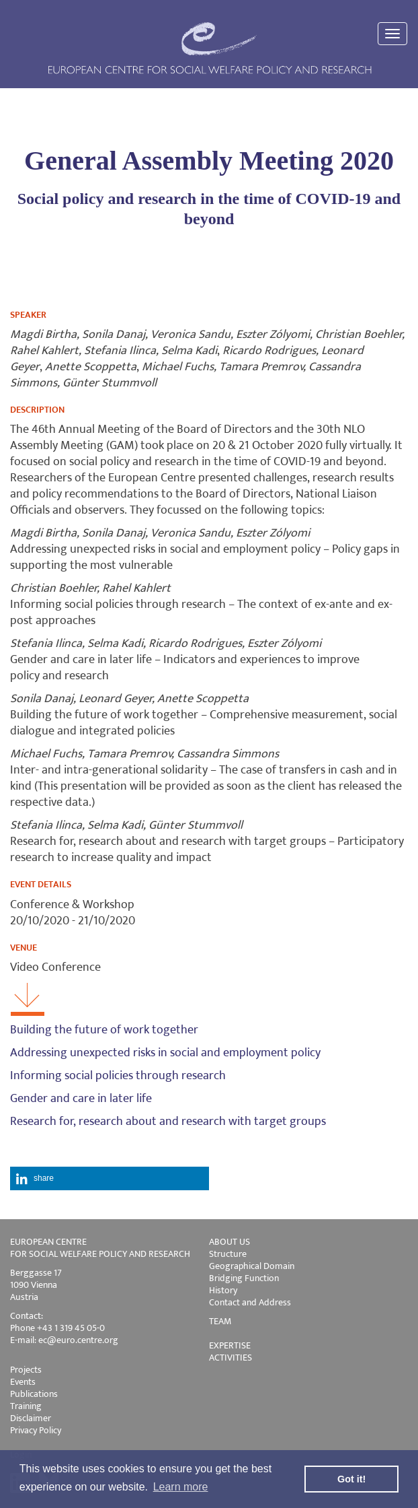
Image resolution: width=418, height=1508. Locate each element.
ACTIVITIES (230, 1357)
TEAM (220, 1321)
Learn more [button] (180, 1487)
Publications (34, 1394)
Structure (228, 1254)
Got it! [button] (351, 1479)
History (223, 1290)
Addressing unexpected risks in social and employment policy (165, 1053)
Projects (26, 1369)
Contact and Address (250, 1302)
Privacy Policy (35, 1430)
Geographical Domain (251, 1266)
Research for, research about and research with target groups (168, 1121)
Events (23, 1382)
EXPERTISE (230, 1345)
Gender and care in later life (81, 1099)
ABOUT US (229, 1241)
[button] (109, 1178)
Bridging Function (244, 1278)
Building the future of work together (104, 1030)
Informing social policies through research (118, 1076)
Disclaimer (30, 1418)
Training (26, 1406)
